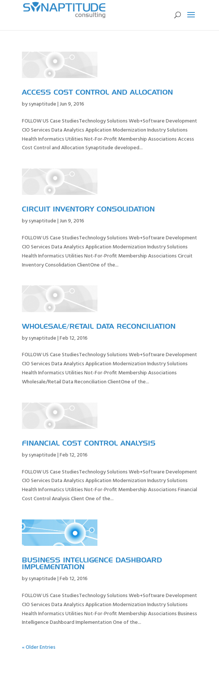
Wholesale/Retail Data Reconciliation (99, 326)
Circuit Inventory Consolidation (88, 209)
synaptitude (42, 104)
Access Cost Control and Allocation (97, 92)
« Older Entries (39, 647)
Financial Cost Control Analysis (89, 443)
